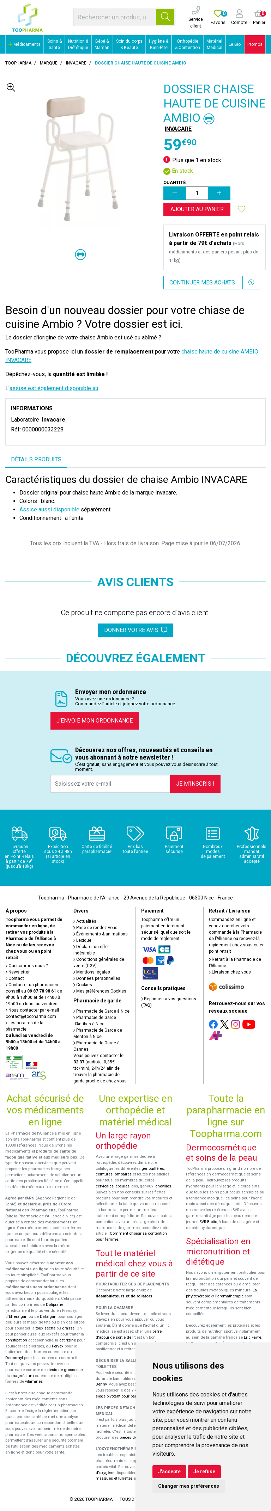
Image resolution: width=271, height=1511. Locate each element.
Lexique (82, 940)
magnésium (22, 1376)
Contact (15, 978)
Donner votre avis (135, 630)
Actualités (84, 921)
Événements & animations (100, 934)
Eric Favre (252, 1337)
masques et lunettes (114, 1478)
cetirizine (67, 1340)
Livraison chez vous (230, 972)
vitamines (34, 1381)
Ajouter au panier (197, 209)
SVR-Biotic (208, 1222)
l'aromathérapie (229, 1296)
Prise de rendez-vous (95, 927)
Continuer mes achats (202, 282)
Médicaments (24, 44)
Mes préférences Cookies (99, 991)
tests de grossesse (66, 1370)
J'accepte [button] (169, 1471)
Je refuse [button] (204, 1471)
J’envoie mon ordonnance (94, 720)
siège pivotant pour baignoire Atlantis (129, 1396)
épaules (122, 1186)
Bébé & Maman (102, 44)
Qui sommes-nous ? (27, 965)
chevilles (163, 1186)
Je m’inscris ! (195, 783)
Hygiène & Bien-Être (158, 44)
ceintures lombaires (114, 1174)
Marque (49, 63)
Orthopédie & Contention (187, 44)
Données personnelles (96, 978)
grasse (68, 1328)
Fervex (58, 1346)
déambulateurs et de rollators (124, 1296)
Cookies (82, 984)
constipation (16, 1340)
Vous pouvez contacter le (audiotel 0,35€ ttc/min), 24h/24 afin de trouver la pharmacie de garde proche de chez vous (100, 1068)
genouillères (152, 1168)
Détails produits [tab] (36, 459)
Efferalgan (18, 1316)
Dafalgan (48, 1316)
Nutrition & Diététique (78, 44)
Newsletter (18, 972)
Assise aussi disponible (49, 509)
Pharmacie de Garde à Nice (101, 1011)
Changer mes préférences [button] (188, 1486)
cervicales (105, 1186)
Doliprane (54, 1304)
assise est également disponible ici (54, 388)
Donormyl (14, 1358)
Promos (255, 44)
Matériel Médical (214, 44)
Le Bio (235, 44)
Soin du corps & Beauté (129, 44)
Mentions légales (91, 972)
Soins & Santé (54, 44)
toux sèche (45, 1328)
